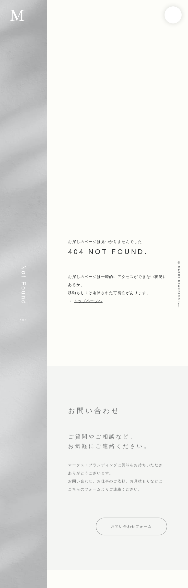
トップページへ (88, 301)
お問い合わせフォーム (131, 528)
